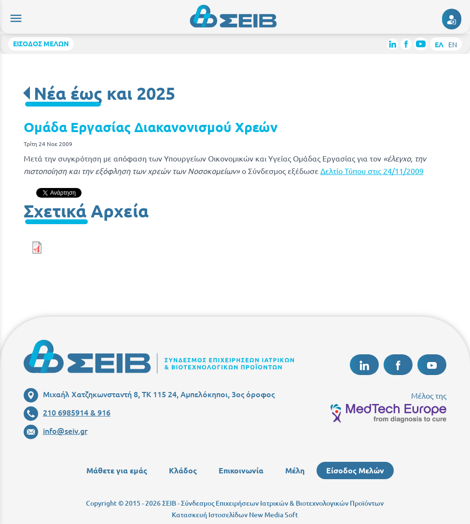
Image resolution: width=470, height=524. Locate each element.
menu (14, 17)
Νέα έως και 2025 (104, 93)
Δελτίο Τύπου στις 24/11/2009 (372, 170)
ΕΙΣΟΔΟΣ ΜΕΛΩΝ (41, 43)
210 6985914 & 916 (67, 412)
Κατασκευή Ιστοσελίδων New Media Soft (235, 514)
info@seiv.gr (55, 430)
